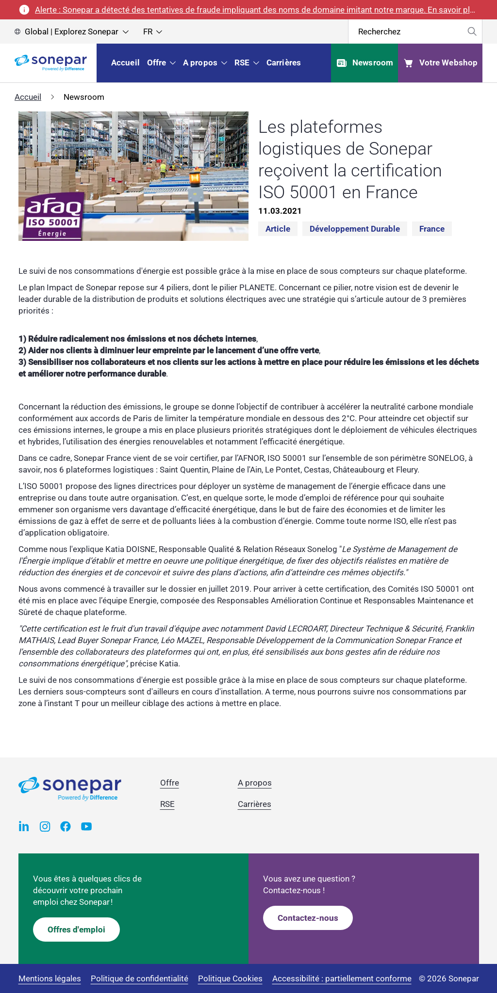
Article (277, 229)
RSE (167, 804)
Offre (169, 783)
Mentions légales (49, 978)
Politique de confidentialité (139, 978)
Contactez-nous (308, 918)
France (432, 229)
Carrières (254, 804)
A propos (255, 783)
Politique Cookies (230, 978)
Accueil (28, 97)
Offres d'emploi (76, 929)
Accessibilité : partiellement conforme (342, 978)
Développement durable (355, 229)
